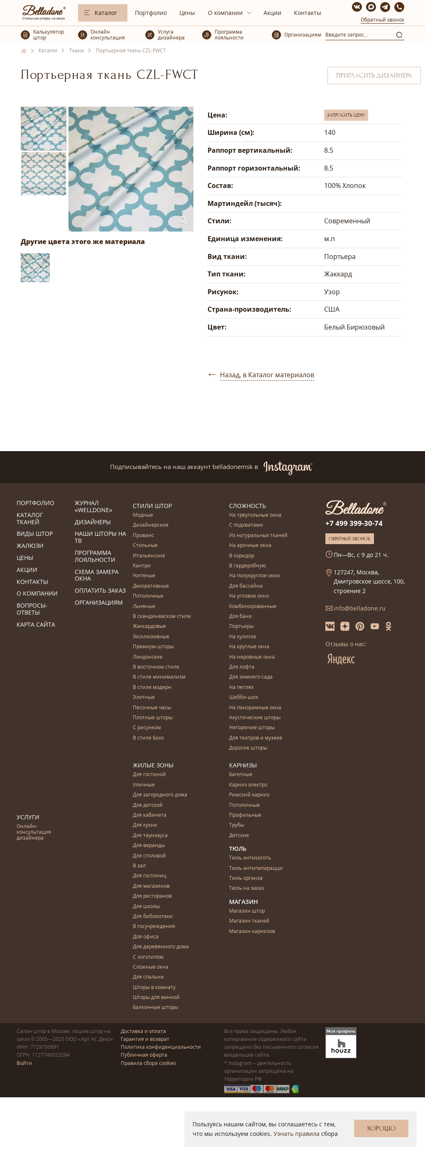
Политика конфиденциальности (161, 1046)
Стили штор (152, 506)
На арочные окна (250, 545)
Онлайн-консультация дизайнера (34, 832)
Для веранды (149, 845)
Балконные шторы (155, 1007)
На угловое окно (249, 596)
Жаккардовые (149, 626)
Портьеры (241, 626)
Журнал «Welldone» (93, 507)
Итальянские (149, 556)
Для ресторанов (152, 896)
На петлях (241, 687)
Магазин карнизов (252, 931)
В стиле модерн (152, 687)
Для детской (148, 805)
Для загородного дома (160, 795)
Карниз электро (248, 785)
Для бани (240, 616)
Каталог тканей (30, 519)
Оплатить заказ (100, 590)
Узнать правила (297, 1134)
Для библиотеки (153, 916)
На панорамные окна (255, 708)
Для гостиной (149, 775)
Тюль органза (246, 878)
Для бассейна (246, 586)
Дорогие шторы (248, 748)
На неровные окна (252, 657)
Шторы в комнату (154, 987)
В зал (139, 866)
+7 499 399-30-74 (354, 523)
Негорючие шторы (252, 728)
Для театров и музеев (255, 738)
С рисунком (147, 728)
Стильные (145, 545)
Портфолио (151, 13)
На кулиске (242, 637)
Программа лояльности (95, 556)
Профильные (245, 815)
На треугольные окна (255, 515)
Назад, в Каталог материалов (267, 374)
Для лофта (241, 667)
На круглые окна (249, 647)
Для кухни (145, 825)
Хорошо (381, 1128)
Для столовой (149, 856)
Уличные (144, 785)
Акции (272, 13)
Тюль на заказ (246, 888)
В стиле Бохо (148, 738)
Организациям (99, 602)
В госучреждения (154, 926)
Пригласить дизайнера (374, 75)
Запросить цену (346, 115)
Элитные (144, 697)
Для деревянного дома (161, 947)
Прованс (143, 535)
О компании (225, 13)
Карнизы (243, 765)
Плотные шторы (153, 718)
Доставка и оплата (143, 1031)
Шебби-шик (243, 697)
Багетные (240, 775)
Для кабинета (149, 815)
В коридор (241, 556)
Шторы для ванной (156, 997)
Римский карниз (249, 795)
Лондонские (148, 657)
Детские (239, 836)
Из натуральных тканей (258, 535)
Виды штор (35, 533)
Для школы (146, 906)
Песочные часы (152, 708)
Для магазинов (151, 886)
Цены (187, 13)
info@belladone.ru (360, 608)
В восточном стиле (156, 667)
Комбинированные (252, 606)
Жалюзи (30, 545)
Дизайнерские (151, 525)
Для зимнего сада (251, 677)
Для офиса (146, 937)
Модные (143, 515)
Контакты (307, 13)
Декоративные (151, 586)
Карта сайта (36, 624)
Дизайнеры (93, 522)
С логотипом (148, 957)
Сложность (247, 506)
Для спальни (148, 977)
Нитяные (144, 576)
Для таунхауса (150, 836)
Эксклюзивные (151, 637)
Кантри (142, 566)
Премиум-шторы (153, 647)
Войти (24, 1063)
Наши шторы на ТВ (100, 537)
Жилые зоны (153, 765)
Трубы (236, 825)
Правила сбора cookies (148, 1063)
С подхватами (246, 525)
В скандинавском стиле (162, 616)
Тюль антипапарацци (256, 868)
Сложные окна (151, 967)
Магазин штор (247, 911)
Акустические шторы (255, 718)
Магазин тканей (249, 921)
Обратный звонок (382, 19)
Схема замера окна (97, 576)
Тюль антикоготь (250, 858)
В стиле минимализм (159, 677)
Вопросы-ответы (32, 609)
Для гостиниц (149, 876)
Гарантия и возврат (145, 1039)
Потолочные (148, 596)
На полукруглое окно (254, 576)
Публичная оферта (144, 1054)
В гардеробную (247, 566)
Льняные (144, 606)
